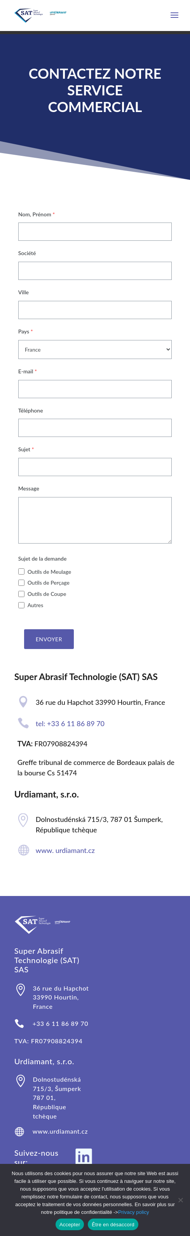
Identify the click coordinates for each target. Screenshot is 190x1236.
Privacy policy (133, 1212)
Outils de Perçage (49, 582)
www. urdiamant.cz (65, 850)
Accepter (69, 1224)
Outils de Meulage (49, 571)
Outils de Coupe (47, 593)
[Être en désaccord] (180, 1200)
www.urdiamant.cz (60, 1131)
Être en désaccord (113, 1224)
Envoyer (49, 639)
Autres (36, 605)
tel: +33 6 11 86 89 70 (70, 723)
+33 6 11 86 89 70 (60, 1023)
